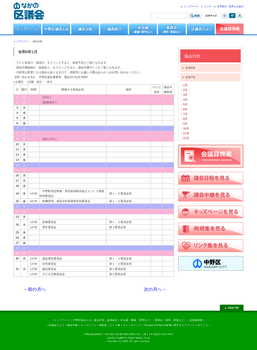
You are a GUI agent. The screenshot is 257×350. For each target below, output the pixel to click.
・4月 (184, 99)
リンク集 (115, 325)
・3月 (184, 94)
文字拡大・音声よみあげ (230, 6)
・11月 (184, 133)
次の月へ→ (155, 289)
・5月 (184, 104)
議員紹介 (112, 320)
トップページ (191, 6)
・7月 (184, 114)
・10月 (184, 128)
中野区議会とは (82, 320)
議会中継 (72, 325)
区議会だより (56, 325)
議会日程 (99, 320)
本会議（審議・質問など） (136, 320)
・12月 (184, 138)
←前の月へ (34, 289)
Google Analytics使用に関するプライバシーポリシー (176, 325)
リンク (207, 6)
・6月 (184, 109)
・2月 (184, 90)
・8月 (184, 118)
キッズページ (88, 325)
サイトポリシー (132, 325)
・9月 (184, 123)
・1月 (184, 85)
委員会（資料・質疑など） (171, 320)
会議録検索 (196, 320)
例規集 (103, 325)
